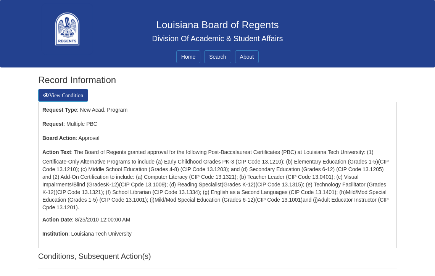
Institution (55, 234)
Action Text (56, 152)
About (247, 57)
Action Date (57, 220)
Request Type (59, 110)
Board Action (59, 138)
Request (52, 124)
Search (217, 57)
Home (188, 57)
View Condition (66, 95)
